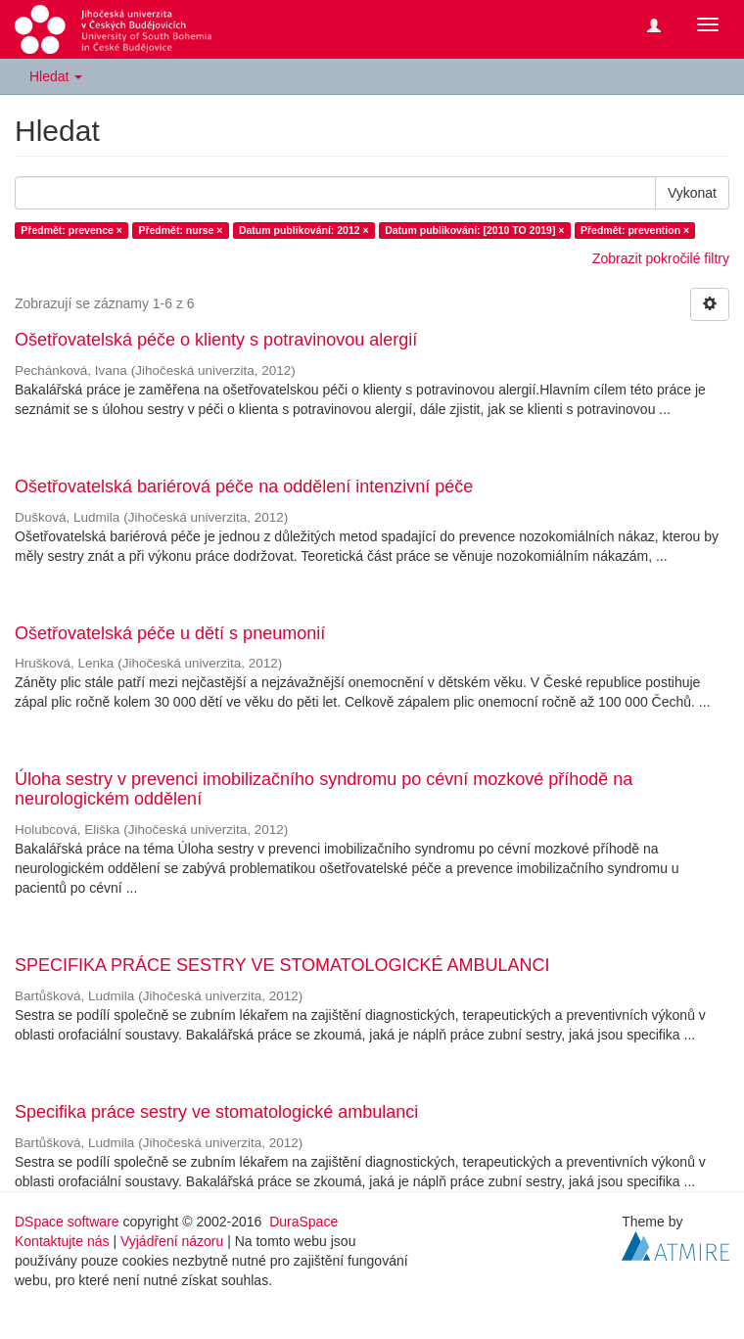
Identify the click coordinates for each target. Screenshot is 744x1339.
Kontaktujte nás (62, 1241)
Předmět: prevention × (635, 230)
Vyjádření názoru (171, 1241)
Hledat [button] (55, 76)
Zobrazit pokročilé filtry (660, 258)
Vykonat (692, 193)
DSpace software (67, 1221)
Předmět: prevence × (71, 230)
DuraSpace (303, 1221)
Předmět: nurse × (180, 230)
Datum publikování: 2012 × (304, 230)
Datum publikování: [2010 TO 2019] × (474, 230)
